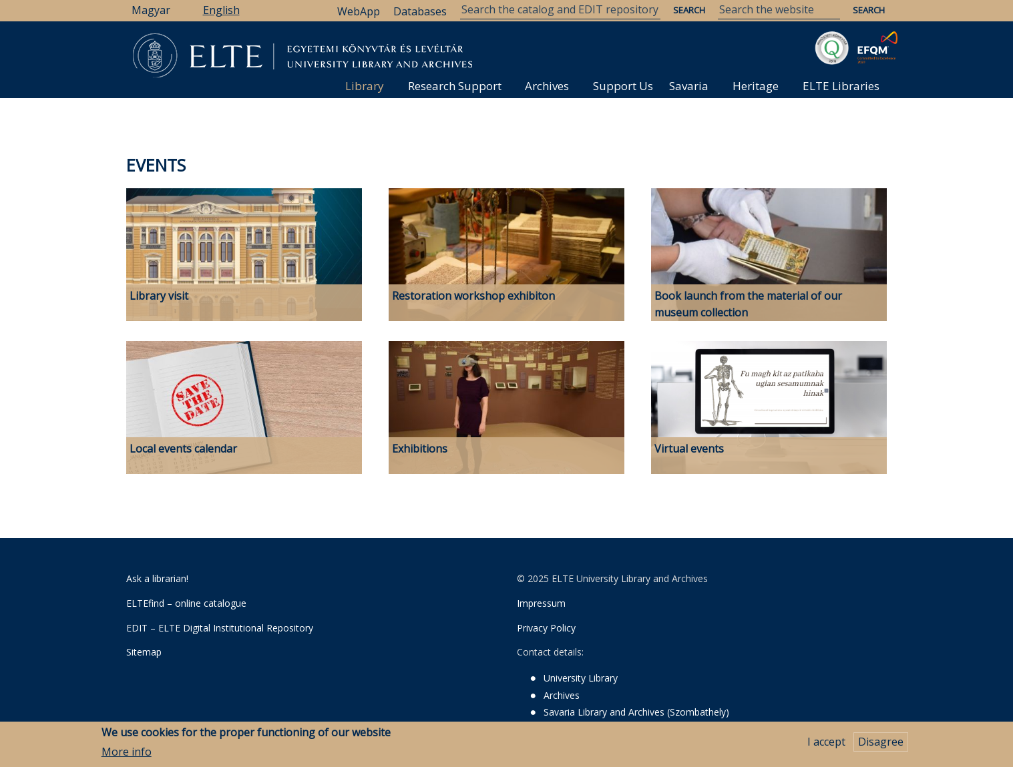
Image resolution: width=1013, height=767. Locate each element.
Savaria (688, 85)
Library (364, 85)
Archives (547, 85)
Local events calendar (183, 448)
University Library (581, 678)
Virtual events (689, 448)
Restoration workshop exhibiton (473, 295)
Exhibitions (419, 448)
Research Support (454, 85)
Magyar (151, 10)
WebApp (358, 11)
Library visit (159, 295)
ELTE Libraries (841, 85)
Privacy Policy (546, 627)
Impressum (541, 603)
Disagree (880, 745)
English (221, 10)
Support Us (623, 85)
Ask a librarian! (157, 578)
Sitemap (144, 652)
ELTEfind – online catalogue (186, 603)
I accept (826, 745)
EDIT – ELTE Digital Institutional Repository (219, 627)
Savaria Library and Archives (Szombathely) (636, 712)
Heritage (756, 85)
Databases (420, 11)
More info (127, 754)
